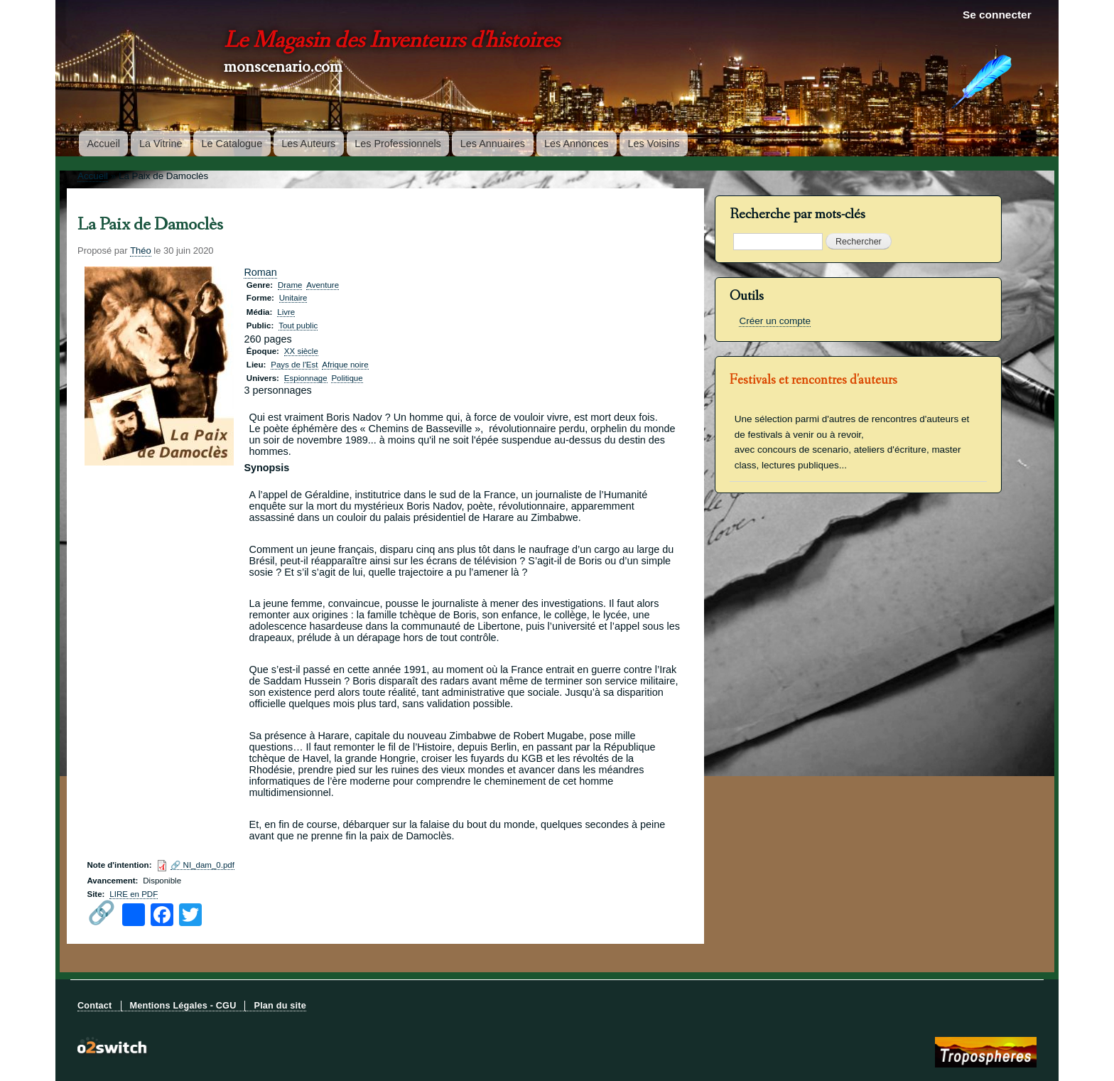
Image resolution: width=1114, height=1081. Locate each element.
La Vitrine (161, 143)
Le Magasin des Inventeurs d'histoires (392, 42)
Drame (290, 285)
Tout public (298, 325)
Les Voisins (654, 143)
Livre (286, 312)
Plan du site (279, 1006)
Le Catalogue (232, 143)
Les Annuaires (492, 143)
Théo (140, 250)
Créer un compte (774, 321)
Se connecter (997, 15)
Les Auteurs (308, 143)
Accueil (103, 143)
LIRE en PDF (133, 894)
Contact (94, 1006)
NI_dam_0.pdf (208, 865)
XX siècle (301, 351)
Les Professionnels (398, 143)
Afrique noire (345, 364)
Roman (260, 272)
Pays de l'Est (294, 364)
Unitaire (293, 298)
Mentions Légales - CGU (183, 1006)
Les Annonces (576, 143)
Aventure (322, 285)
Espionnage (306, 378)
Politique (346, 378)
